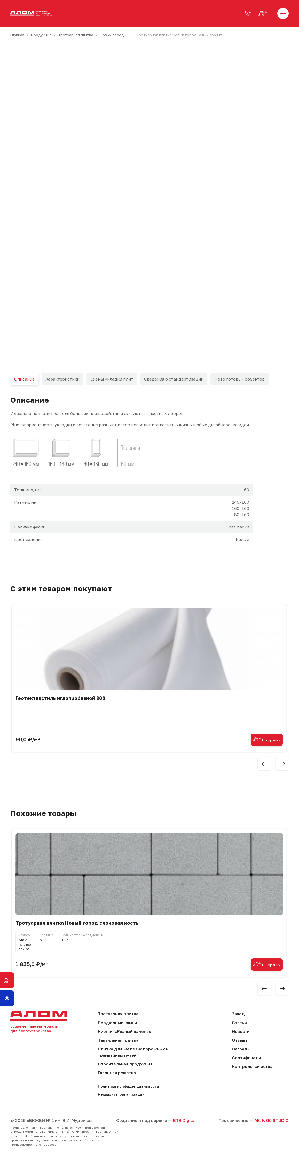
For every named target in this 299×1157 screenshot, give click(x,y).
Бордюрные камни (117, 1022)
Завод (238, 1013)
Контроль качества (252, 1066)
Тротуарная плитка (75, 35)
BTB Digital (184, 1120)
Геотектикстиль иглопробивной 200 (60, 698)
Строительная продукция (125, 1063)
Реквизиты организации (121, 1094)
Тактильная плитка (118, 1040)
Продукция (41, 35)
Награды (241, 1048)
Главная (17, 35)
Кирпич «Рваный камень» (125, 1031)
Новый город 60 (115, 35)
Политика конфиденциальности (128, 1086)
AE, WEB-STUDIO (271, 1120)
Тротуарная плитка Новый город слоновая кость (77, 923)
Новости (241, 1031)
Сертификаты (246, 1057)
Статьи (239, 1022)
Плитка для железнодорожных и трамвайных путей (133, 1052)
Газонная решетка (117, 1072)
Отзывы (240, 1040)
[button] (264, 763)
